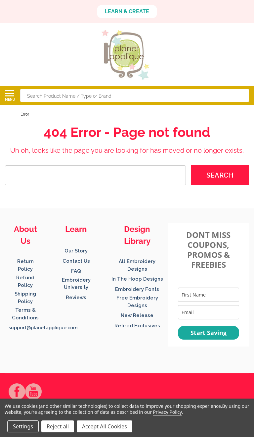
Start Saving (208, 333)
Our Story (76, 251)
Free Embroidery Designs (137, 301)
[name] (208, 295)
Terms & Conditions (25, 314)
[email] (208, 312)
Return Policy (25, 265)
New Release (137, 315)
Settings (23, 426)
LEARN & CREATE (127, 11)
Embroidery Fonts (137, 289)
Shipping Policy (25, 297)
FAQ (76, 271)
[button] (127, 11)
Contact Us (76, 261)
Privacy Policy (167, 412)
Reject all (58, 426)
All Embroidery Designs (137, 265)
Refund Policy (25, 281)
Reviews (76, 297)
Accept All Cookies (104, 426)
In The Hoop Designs (137, 279)
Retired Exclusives (137, 326)
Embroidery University (76, 284)
